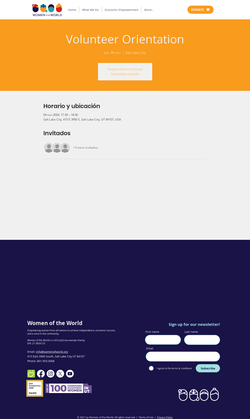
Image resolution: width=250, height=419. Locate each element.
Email (149, 348)
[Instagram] (50, 374)
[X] (60, 374)
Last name (191, 331)
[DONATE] (200, 10)
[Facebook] (41, 374)
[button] (90, 10)
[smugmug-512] (31, 374)
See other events (125, 74)
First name (152, 331)
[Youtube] (70, 374)
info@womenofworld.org (52, 352)
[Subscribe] (208, 368)
